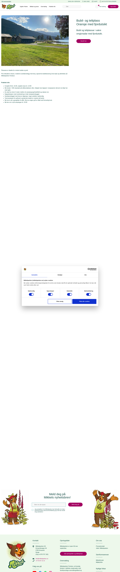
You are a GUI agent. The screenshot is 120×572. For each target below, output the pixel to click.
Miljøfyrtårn (99, 562)
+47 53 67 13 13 (40, 560)
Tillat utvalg (59, 301)
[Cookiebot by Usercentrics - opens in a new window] (89, 269)
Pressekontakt (100, 546)
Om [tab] (85, 275)
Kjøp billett (113, 6)
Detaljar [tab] (60, 275)
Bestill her (84, 41)
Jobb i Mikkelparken (102, 548)
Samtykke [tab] (35, 275)
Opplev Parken (24, 6)
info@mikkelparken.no (42, 558)
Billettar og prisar (34, 6)
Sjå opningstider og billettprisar (73, 553)
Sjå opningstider (6, 1)
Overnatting (44, 6)
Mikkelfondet (100, 560)
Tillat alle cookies (84, 301)
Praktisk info (52, 6)
